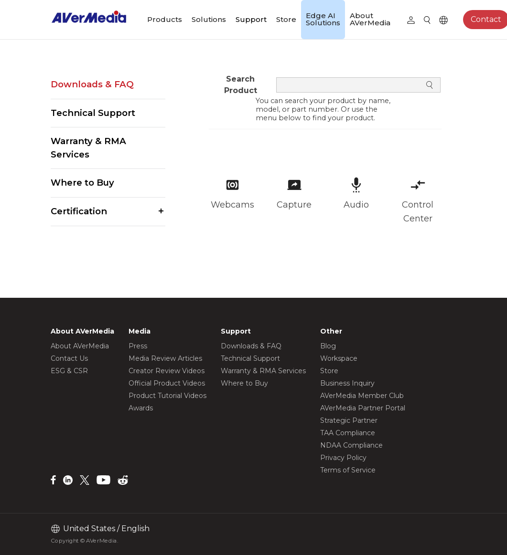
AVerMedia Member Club (362, 395)
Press (138, 346)
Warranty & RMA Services (88, 148)
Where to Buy (82, 182)
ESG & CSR (69, 371)
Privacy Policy (343, 457)
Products (164, 19)
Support (251, 19)
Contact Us (69, 358)
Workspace (338, 358)
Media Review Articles (165, 358)
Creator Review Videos (167, 371)
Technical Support (93, 112)
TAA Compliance (347, 433)
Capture (294, 204)
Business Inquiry (347, 383)
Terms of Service (348, 470)
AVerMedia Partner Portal (362, 408)
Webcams (232, 204)
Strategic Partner (349, 420)
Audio (356, 204)
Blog (328, 346)
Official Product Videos (167, 383)
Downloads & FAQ (92, 84)
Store (286, 19)
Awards (141, 408)
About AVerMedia (370, 19)
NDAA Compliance (351, 445)
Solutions (209, 19)
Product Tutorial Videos (167, 395)
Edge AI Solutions (323, 19)
